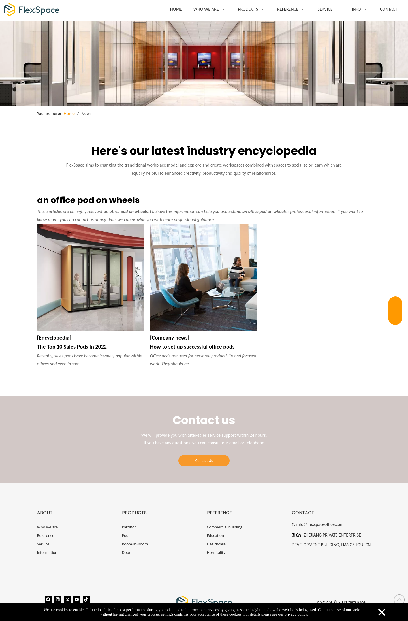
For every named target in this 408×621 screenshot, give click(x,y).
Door (126, 552)
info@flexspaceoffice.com (320, 524)
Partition (129, 527)
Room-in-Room (135, 544)
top (399, 599)
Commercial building (224, 527)
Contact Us (204, 460)
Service (43, 544)
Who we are (47, 527)
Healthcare (216, 544)
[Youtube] (76, 599)
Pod (125, 535)
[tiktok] (86, 599)
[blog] (204, 63)
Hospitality (216, 552)
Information (47, 552)
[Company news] (169, 337)
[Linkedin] (57, 599)
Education (215, 535)
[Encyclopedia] (54, 337)
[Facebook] (48, 599)
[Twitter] (67, 599)
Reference (45, 535)
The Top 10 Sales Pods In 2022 (72, 346)
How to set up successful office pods (192, 346)
